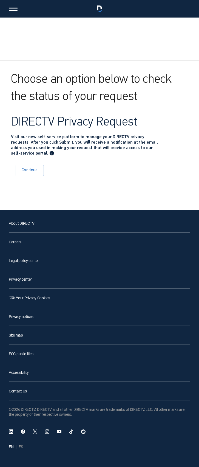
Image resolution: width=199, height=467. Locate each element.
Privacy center (20, 279)
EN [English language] (11, 446)
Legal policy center (24, 260)
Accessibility (19, 372)
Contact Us (18, 391)
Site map (16, 335)
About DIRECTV (21, 223)
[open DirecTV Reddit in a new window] (83, 431)
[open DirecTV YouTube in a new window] (59, 431)
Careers (15, 241)
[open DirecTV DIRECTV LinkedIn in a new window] (11, 431)
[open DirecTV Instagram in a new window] (47, 431)
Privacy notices (21, 316)
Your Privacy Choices (33, 297)
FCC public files (21, 353)
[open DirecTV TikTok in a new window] (71, 431)
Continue (30, 170)
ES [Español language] (21, 446)
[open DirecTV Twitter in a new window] (35, 431)
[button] (13, 8)
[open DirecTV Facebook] (23, 431)
